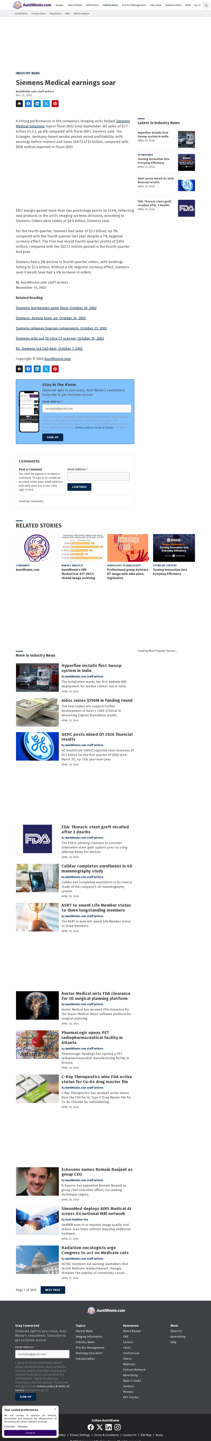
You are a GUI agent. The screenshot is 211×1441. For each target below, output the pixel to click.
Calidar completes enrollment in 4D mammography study (97, 868)
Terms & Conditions (106, 1435)
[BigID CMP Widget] (30, 1422)
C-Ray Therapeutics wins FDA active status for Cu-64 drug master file (97, 1079)
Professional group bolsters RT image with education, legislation (127, 574)
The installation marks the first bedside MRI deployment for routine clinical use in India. (94, 684)
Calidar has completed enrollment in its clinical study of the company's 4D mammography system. (97, 886)
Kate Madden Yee (76, 1219)
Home (159, 1435)
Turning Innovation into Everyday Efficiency (153, 161)
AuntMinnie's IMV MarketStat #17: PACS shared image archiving (78, 574)
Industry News (28, 73)
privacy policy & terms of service (94, 427)
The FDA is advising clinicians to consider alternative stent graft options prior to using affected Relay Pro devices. (95, 847)
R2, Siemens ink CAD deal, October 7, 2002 (49, 349)
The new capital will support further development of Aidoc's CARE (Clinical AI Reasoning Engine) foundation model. (91, 710)
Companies (23, 565)
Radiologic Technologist (124, 565)
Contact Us (130, 1435)
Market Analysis (72, 565)
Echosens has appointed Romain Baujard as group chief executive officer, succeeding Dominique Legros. (94, 1190)
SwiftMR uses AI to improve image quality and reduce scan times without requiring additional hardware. (96, 1229)
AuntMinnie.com (57, 359)
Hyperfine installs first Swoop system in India (153, 134)
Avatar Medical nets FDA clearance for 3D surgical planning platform (96, 996)
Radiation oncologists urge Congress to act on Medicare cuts (95, 1250)
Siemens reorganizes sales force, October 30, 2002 (56, 308)
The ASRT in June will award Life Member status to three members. (96, 924)
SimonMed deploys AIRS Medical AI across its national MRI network (96, 1211)
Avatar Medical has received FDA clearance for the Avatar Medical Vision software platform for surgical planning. (96, 1014)
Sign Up (53, 437)
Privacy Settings (80, 1435)
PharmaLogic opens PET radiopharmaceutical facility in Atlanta (92, 1037)
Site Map (146, 1435)
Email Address (52, 401)
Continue (79, 487)
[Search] (206, 5)
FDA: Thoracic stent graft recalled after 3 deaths (154, 203)
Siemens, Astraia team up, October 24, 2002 (51, 318)
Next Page (53, 1290)
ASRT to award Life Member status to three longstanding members (96, 908)
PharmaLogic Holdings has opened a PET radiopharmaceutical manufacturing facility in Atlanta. (95, 1058)
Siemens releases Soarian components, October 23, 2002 (61, 328)
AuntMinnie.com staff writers (35, 91)
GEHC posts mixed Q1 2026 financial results (156, 180)
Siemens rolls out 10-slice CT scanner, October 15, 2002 (60, 338)
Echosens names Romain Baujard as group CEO (97, 1172)
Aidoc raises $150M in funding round (97, 700)
